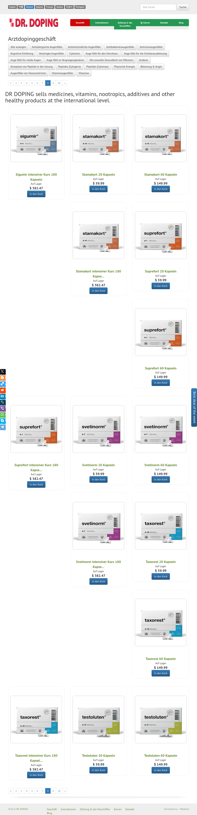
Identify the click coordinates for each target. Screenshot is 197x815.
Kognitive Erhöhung (22, 53)
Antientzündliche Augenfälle (84, 47)
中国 (21, 7)
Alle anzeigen (18, 47)
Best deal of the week (194, 407)
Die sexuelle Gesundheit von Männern (111, 60)
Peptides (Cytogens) (69, 66)
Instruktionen (102, 22)
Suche (182, 7)
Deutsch (29, 7)
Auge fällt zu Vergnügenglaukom (65, 60)
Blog (181, 22)
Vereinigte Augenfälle (51, 53)
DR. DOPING (22, 808)
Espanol (39, 7)
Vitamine (84, 73)
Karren (145, 22)
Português (80, 7)
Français (49, 7)
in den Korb (36, 194)
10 (59, 83)
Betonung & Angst (151, 66)
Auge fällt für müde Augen (26, 60)
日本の (69, 7)
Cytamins (74, 53)
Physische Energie (124, 66)
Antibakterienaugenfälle (120, 47)
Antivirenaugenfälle (151, 47)
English (12, 7)
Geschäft (80, 22)
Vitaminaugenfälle (62, 73)
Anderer (143, 60)
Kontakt (164, 22)
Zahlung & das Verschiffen (125, 24)
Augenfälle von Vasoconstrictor (28, 73)
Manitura (184, 808)
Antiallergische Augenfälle (47, 47)
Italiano (59, 7)
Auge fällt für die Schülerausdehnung (145, 53)
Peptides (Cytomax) (97, 66)
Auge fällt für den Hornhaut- (102, 53)
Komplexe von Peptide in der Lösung (32, 66)
